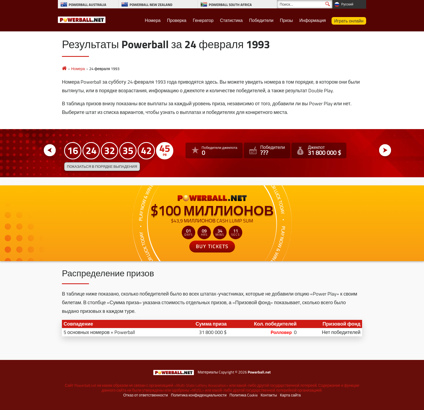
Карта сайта (290, 395)
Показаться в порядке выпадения (102, 166)
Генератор (203, 20)
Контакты (269, 395)
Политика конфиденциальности (199, 395)
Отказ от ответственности (145, 395)
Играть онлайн (348, 21)
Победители (261, 20)
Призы (286, 20)
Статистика (231, 20)
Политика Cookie (244, 395)
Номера (153, 20)
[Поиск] (304, 4)
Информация (312, 20)
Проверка (177, 20)
